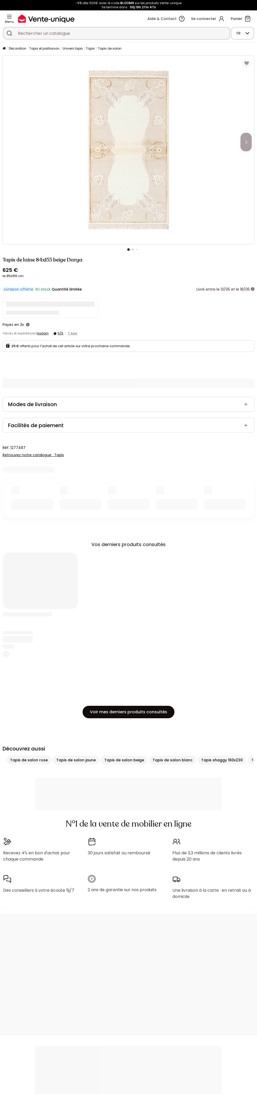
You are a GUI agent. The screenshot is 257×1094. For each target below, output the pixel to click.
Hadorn (43, 333)
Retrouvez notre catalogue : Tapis (33, 455)
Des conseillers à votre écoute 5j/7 (38, 890)
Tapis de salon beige (124, 760)
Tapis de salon (109, 48)
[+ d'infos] (252, 289)
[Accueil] (4, 49)
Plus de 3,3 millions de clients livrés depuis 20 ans (207, 856)
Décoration (17, 48)
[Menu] (9, 17)
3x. (22, 324)
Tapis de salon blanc (173, 760)
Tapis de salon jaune (76, 760)
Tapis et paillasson (44, 48)
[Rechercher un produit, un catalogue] (9, 33)
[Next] (246, 142)
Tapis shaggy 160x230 (222, 760)
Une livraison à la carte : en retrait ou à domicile (211, 893)
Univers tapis (73, 48)
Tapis (90, 48)
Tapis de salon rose (29, 760)
